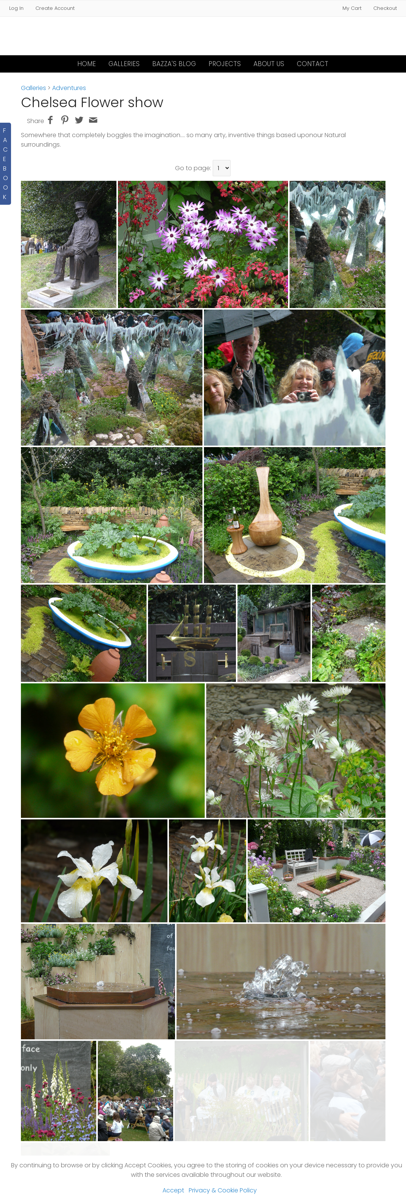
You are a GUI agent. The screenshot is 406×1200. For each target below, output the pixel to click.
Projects (225, 63)
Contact (312, 63)
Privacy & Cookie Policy (223, 1190)
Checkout (385, 8)
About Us (268, 63)
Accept (173, 1190)
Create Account (55, 8)
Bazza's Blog (174, 63)
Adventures (69, 88)
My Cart (352, 8)
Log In (16, 8)
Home (86, 63)
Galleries (124, 63)
